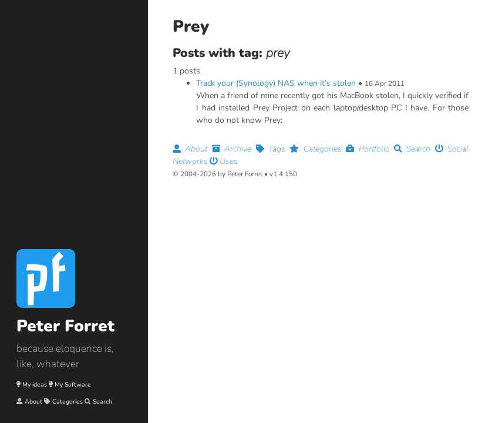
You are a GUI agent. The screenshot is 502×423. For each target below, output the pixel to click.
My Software (73, 384)
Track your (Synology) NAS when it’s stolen (276, 83)
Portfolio (370, 149)
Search (102, 401)
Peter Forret (65, 326)
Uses (224, 161)
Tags (273, 149)
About (33, 401)
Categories (67, 401)
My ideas (34, 384)
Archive (234, 149)
